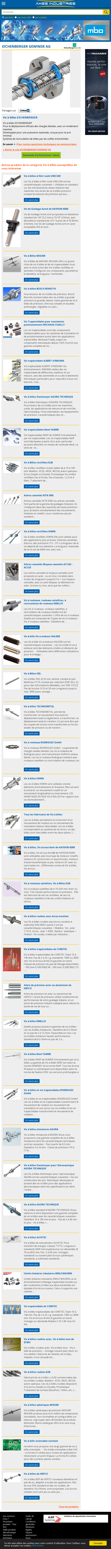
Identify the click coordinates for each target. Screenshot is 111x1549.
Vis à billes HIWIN (34, 778)
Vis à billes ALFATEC (35, 1237)
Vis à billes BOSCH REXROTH (40, 288)
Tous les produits (68, 1506)
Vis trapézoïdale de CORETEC (40, 1306)
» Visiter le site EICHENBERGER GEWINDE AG (27, 149)
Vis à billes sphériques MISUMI (41, 1404)
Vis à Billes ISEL (32, 673)
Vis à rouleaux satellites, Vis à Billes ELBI (47, 883)
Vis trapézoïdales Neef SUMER (41, 429)
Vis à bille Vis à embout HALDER (42, 636)
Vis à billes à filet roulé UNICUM (42, 176)
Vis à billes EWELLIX (35, 1021)
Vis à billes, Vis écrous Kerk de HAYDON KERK (49, 847)
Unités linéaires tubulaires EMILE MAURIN (48, 1273)
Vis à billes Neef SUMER (37, 1054)
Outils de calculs (30, 1517)
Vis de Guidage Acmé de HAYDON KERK (46, 208)
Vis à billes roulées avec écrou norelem (46, 916)
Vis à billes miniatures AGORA (41, 1129)
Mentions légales (30, 1528)
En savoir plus (31, 200)
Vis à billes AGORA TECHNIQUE (41, 1204)
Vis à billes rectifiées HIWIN (40, 531)
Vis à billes (49, 165)
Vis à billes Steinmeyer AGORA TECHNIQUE (48, 396)
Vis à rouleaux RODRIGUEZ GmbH (43, 742)
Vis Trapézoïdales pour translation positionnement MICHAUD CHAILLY (44, 323)
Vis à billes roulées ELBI (37, 1372)
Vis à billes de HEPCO (36, 1473)
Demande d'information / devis (41, 155)
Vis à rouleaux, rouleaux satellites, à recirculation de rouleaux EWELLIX (45, 602)
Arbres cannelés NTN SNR (38, 495)
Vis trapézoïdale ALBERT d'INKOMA (44, 360)
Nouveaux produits (7, 1523)
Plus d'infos (38, 1545)
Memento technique (7, 1536)
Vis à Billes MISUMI (34, 255)
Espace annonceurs (31, 1534)
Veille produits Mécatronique (9, 1531)
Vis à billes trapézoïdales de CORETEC (45, 949)
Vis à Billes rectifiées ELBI (38, 462)
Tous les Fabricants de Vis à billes (43, 814)
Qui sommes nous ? (9, 1517)
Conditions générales (31, 1523)
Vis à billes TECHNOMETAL (39, 706)
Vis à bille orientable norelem (41, 1440)
